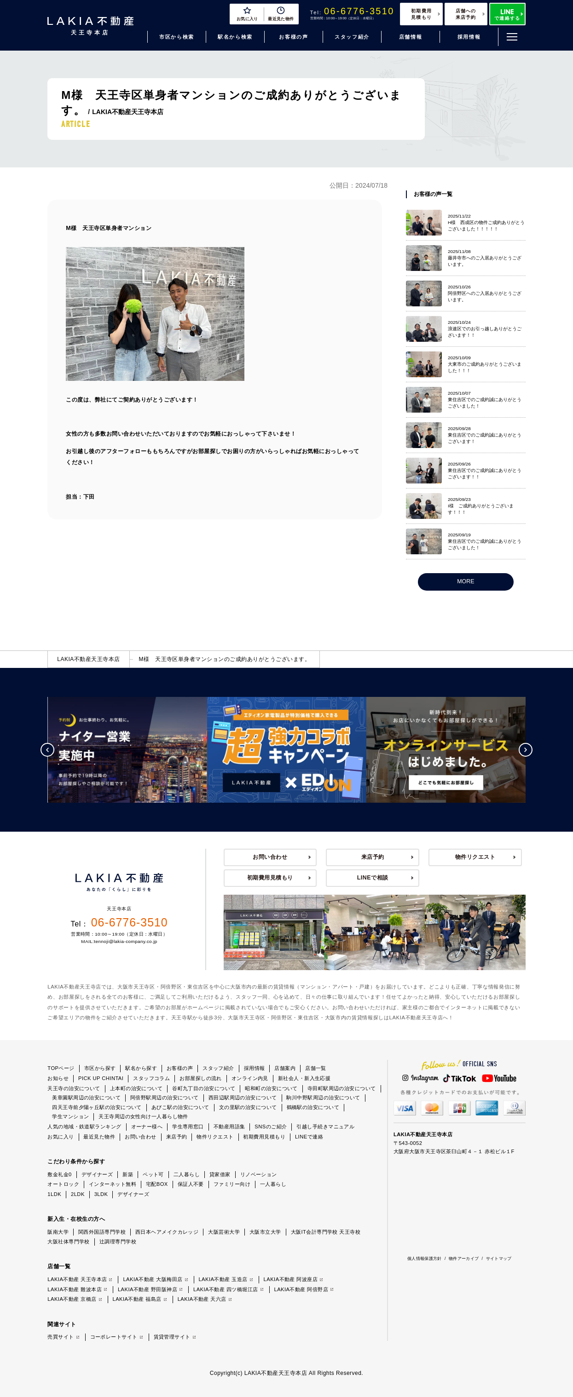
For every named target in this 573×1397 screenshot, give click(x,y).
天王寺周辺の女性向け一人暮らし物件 (143, 1116)
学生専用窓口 (188, 1126)
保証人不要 (191, 1184)
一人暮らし (273, 1184)
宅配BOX (157, 1184)
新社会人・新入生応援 (304, 1078)
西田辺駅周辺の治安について (242, 1097)
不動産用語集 (229, 1126)
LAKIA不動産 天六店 (202, 1299)
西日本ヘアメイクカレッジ (166, 1232)
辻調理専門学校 (117, 1241)
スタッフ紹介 (352, 37)
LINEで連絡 (309, 1136)
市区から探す (100, 1068)
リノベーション (258, 1174)
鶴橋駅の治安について (313, 1107)
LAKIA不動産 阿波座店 (291, 1279)
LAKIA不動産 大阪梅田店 (152, 1279)
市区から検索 (176, 37)
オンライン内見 (250, 1078)
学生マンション (70, 1116)
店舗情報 (411, 37)
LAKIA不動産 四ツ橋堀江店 (225, 1289)
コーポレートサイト (114, 1337)
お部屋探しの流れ (200, 1078)
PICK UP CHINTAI (100, 1078)
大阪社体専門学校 (68, 1241)
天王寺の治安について (73, 1088)
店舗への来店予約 (466, 14)
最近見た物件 (99, 1136)
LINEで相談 (372, 877)
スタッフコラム (151, 1078)
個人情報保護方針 (424, 1258)
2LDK (78, 1194)
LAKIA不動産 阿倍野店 (301, 1289)
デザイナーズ (97, 1174)
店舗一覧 (315, 1068)
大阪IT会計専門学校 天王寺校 (326, 1232)
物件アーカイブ (464, 1258)
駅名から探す (141, 1068)
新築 (127, 1174)
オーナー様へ (147, 1126)
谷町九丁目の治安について (203, 1088)
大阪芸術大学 (224, 1232)
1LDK (54, 1194)
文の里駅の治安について (248, 1107)
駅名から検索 (235, 37)
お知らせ (58, 1078)
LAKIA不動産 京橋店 (71, 1299)
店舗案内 (284, 1068)
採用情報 (469, 37)
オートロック (63, 1184)
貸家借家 (220, 1174)
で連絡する (507, 15)
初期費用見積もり (421, 14)
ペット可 (153, 1174)
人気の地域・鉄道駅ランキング (84, 1126)
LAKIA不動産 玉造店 (222, 1279)
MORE (465, 581)
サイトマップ (499, 1258)
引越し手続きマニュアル (325, 1126)
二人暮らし (187, 1174)
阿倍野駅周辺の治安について (164, 1097)
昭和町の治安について (271, 1088)
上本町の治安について (136, 1088)
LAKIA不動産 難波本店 (74, 1289)
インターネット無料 (112, 1184)
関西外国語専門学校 (102, 1232)
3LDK (101, 1194)
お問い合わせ (270, 857)
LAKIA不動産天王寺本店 (88, 659)
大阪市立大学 (265, 1232)
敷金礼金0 (59, 1174)
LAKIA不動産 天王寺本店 (77, 1279)
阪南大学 (58, 1232)
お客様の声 (293, 37)
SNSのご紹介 (271, 1126)
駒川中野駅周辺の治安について (323, 1097)
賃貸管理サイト (172, 1337)
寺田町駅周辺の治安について (341, 1088)
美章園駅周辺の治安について (86, 1097)
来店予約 (372, 857)
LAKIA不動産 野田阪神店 (147, 1289)
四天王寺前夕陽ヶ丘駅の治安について (97, 1107)
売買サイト (60, 1337)
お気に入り (60, 1136)
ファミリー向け (232, 1184)
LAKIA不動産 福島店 (136, 1299)
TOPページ (61, 1068)
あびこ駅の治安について (180, 1107)
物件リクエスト (475, 857)
